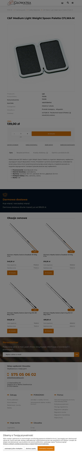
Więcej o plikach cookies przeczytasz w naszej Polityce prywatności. (26, 444)
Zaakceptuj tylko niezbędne (13, 448)
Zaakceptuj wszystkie (46, 448)
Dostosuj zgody (31, 448)
